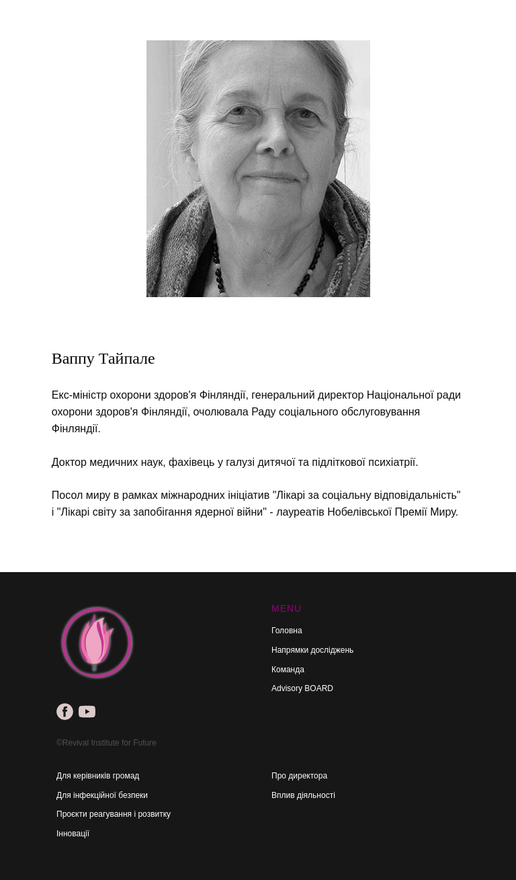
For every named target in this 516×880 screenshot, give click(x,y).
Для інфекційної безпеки (102, 795)
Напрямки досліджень (312, 650)
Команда (287, 669)
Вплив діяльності (303, 795)
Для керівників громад (97, 776)
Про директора (299, 776)
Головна (286, 630)
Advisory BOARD (302, 688)
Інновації (72, 833)
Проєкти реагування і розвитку (113, 814)
